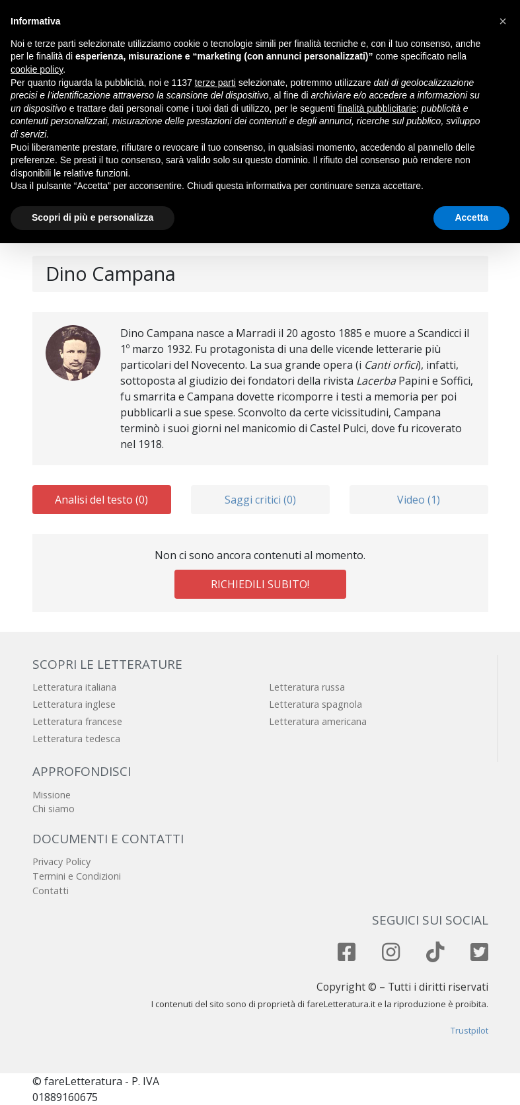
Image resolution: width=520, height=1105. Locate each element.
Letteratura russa (307, 687)
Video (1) (418, 499)
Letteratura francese (77, 721)
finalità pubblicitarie (377, 108)
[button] (502, 21)
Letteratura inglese (74, 704)
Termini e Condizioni (76, 876)
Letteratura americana (318, 721)
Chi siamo (53, 808)
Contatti (50, 890)
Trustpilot (469, 1030)
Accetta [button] (471, 217)
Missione (51, 794)
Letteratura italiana (74, 687)
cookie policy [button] (37, 69)
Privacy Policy (61, 861)
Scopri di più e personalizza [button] (92, 217)
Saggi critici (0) (260, 499)
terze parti (215, 82)
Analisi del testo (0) (101, 499)
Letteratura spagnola (315, 704)
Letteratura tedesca (76, 738)
